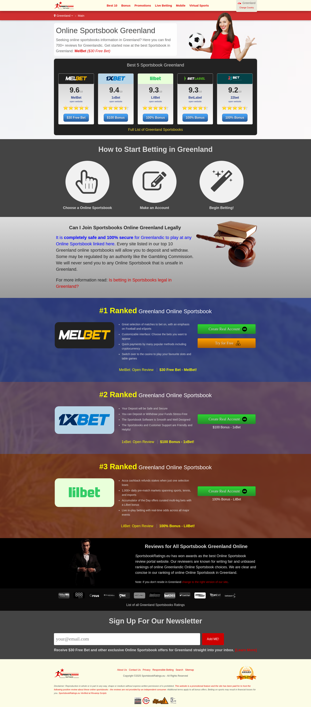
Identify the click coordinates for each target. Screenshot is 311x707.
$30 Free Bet (76, 117)
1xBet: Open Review (138, 459)
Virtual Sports (199, 5)
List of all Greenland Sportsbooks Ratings (155, 605)
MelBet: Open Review (136, 387)
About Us (122, 669)
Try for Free (242, 340)
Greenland (63, 15)
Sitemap (189, 669)
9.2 (233, 90)
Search (179, 669)
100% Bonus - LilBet (243, 496)
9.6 (75, 90)
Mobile (180, 5)
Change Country (246, 8)
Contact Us (135, 669)
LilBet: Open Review (137, 543)
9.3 (154, 90)
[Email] (127, 639)
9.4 (114, 90)
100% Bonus (155, 117)
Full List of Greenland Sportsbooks (155, 130)
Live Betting (163, 5)
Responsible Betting (163, 669)
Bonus (126, 5)
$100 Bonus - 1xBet (244, 424)
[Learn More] (246, 650)
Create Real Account (242, 331)
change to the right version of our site (219, 575)
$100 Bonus (116, 117)
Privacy (146, 669)
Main (81, 15)
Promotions (142, 5)
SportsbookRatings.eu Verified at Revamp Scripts (83, 693)
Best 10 (112, 5)
